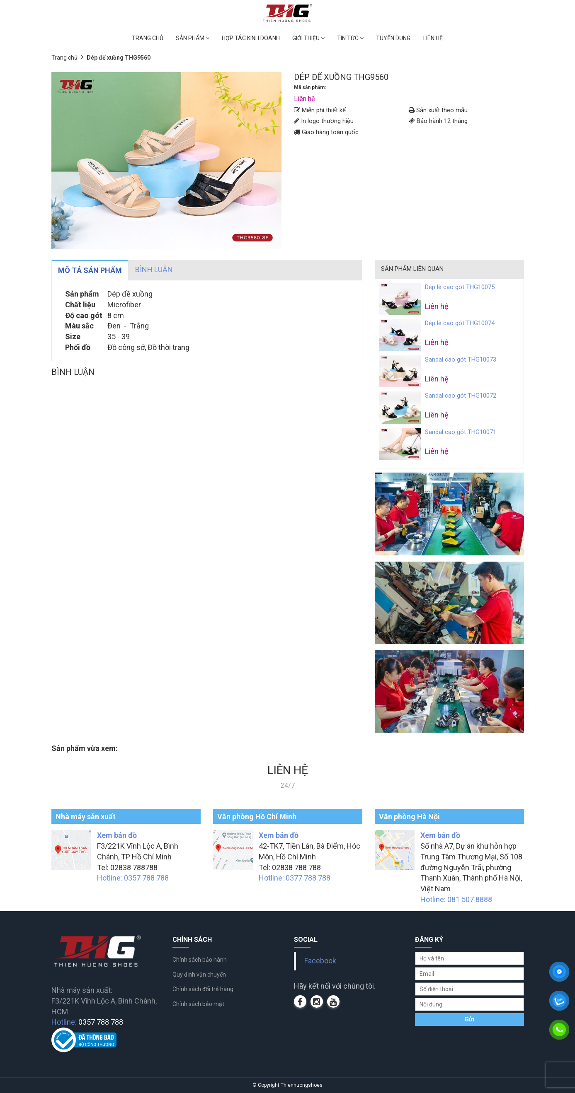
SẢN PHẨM (192, 38)
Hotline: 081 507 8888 (456, 899)
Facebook (320, 961)
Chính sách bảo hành (199, 959)
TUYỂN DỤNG (393, 38)
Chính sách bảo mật (198, 1004)
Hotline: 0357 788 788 (133, 877)
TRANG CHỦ (147, 38)
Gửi (469, 1019)
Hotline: (87, 1022)
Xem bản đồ (117, 835)
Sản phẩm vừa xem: (84, 748)
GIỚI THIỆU (308, 38)
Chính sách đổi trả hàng (202, 989)
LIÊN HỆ (433, 38)
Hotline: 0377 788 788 (294, 877)
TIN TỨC (350, 38)
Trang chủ (64, 57)
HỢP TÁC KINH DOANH (251, 38)
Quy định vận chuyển (199, 974)
